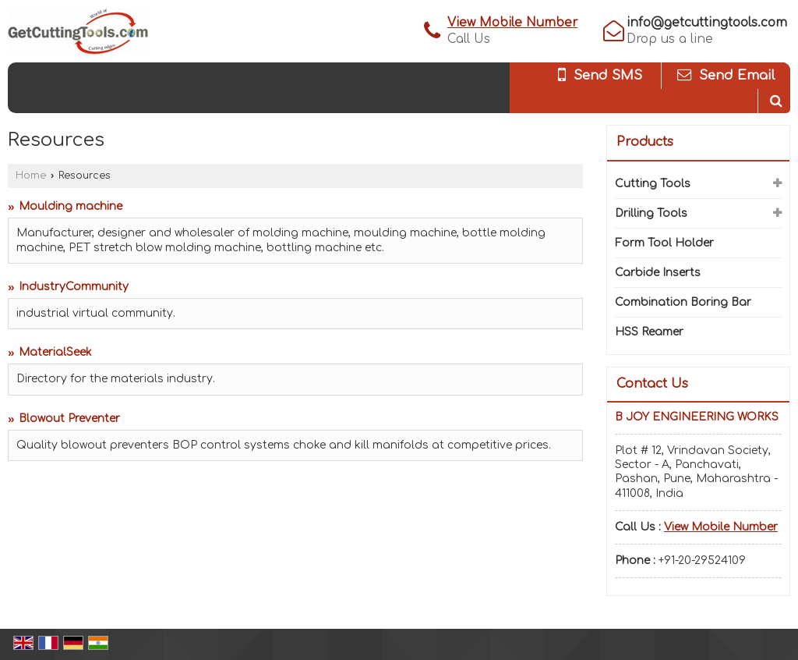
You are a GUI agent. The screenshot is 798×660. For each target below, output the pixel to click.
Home (31, 175)
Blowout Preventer (69, 418)
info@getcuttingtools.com (707, 23)
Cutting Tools (652, 184)
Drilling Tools (651, 213)
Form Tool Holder (664, 243)
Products (644, 142)
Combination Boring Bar (683, 302)
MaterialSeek (55, 352)
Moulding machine (70, 206)
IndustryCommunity (74, 287)
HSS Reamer (649, 332)
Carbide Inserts (658, 273)
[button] (512, 23)
